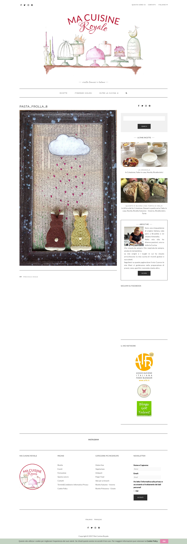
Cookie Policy (63, 489)
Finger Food (99, 477)
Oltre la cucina (108, 93)
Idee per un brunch (102, 481)
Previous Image (30, 277)
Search (144, 126)
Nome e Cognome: (140, 465)
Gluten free (99, 465)
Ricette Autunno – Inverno (105, 485)
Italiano (163, 5)
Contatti (152, 5)
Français (98, 519)
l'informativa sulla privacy (151, 481)
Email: (136, 473)
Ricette (63, 93)
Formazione (62, 473)
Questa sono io (139, 5)
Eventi (60, 469)
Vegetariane (100, 469)
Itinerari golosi (83, 93)
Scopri (144, 273)
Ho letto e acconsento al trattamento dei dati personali (148, 484)
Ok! (164, 541)
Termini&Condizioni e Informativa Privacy (73, 485)
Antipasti (98, 473)
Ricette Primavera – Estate (105, 489)
